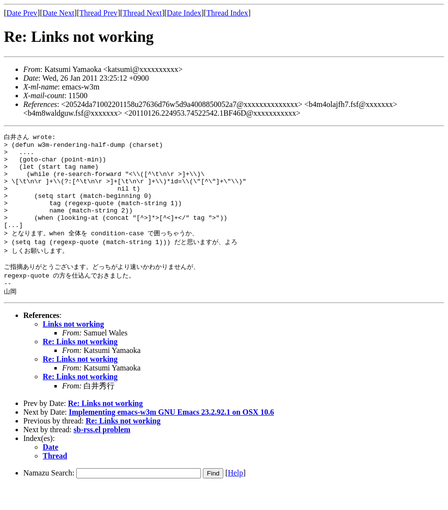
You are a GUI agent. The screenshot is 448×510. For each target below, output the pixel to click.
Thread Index (227, 13)
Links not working (73, 348)
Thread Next (142, 13)
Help (235, 496)
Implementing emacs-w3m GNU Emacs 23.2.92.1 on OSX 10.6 (171, 436)
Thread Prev (98, 13)
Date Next (58, 13)
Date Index (184, 13)
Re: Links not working (80, 365)
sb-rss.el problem (102, 453)
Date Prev (21, 13)
